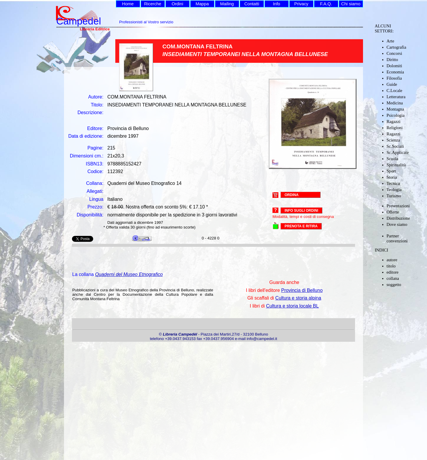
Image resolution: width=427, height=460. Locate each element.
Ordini (177, 3)
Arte (390, 41)
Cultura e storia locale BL (292, 305)
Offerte (393, 212)
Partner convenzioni (397, 238)
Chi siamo (350, 3)
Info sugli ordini (301, 210)
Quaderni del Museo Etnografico (128, 274)
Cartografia (396, 47)
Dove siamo (397, 224)
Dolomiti (394, 65)
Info (276, 3)
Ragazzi (393, 121)
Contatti (251, 3)
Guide (392, 84)
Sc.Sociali (395, 146)
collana (393, 278)
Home (128, 3)
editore (393, 272)
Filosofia (394, 78)
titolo (391, 266)
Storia (392, 177)
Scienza (393, 140)
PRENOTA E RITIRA (301, 226)
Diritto (392, 59)
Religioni (395, 127)
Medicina (395, 103)
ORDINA (291, 195)
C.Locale (394, 90)
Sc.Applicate (398, 152)
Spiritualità (396, 164)
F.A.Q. (326, 3)
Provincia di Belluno (302, 290)
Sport (391, 171)
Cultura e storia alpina (298, 297)
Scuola (392, 158)
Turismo (394, 195)
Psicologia (396, 115)
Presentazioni (398, 205)
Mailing (227, 3)
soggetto (394, 284)
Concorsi (394, 53)
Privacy (301, 3)
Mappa (202, 3)
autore (392, 259)
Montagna (395, 109)
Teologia (394, 189)
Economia (395, 72)
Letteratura (396, 96)
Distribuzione (398, 218)
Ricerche (152, 3)
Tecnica (393, 183)
